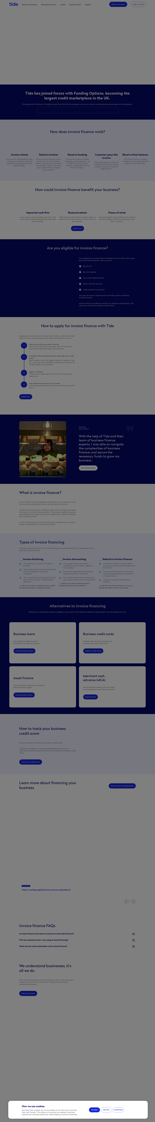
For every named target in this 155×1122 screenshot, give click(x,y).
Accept (94, 1110)
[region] (78, 1110)
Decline (106, 1110)
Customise (118, 1110)
